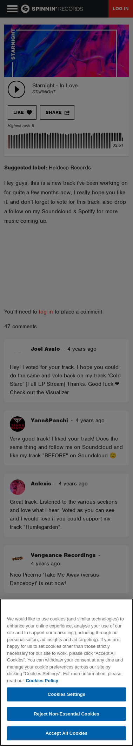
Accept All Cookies (67, 733)
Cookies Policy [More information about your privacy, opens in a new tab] (42, 680)
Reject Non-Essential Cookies (66, 714)
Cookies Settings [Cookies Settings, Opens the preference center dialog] (67, 694)
